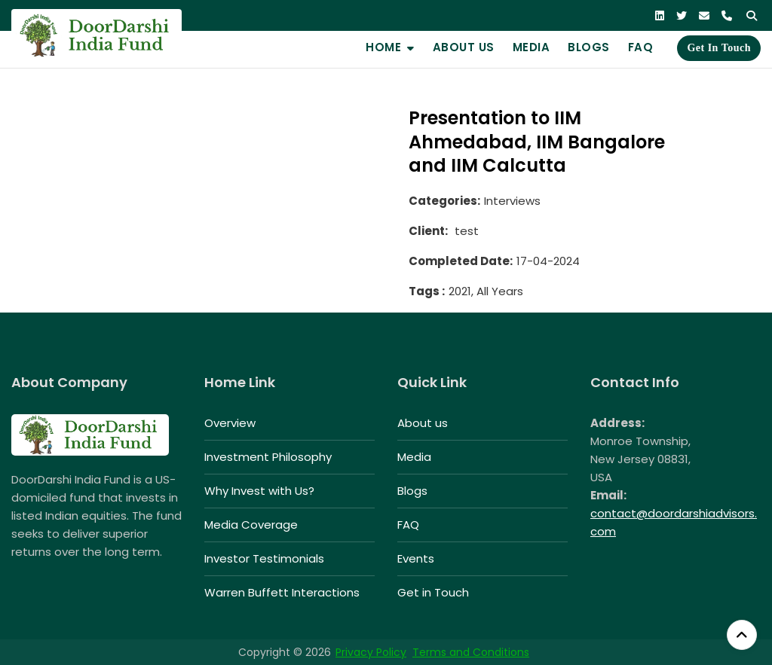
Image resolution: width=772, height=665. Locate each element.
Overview (230, 423)
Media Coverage (251, 524)
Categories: (444, 201)
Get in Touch (719, 47)
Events (415, 558)
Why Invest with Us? (259, 491)
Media (531, 47)
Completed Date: (461, 261)
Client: (428, 231)
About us (464, 47)
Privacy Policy (370, 652)
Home (383, 47)
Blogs (589, 47)
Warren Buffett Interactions (282, 592)
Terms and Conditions (470, 652)
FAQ (641, 47)
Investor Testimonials (264, 558)
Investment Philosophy (268, 457)
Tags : (427, 291)
